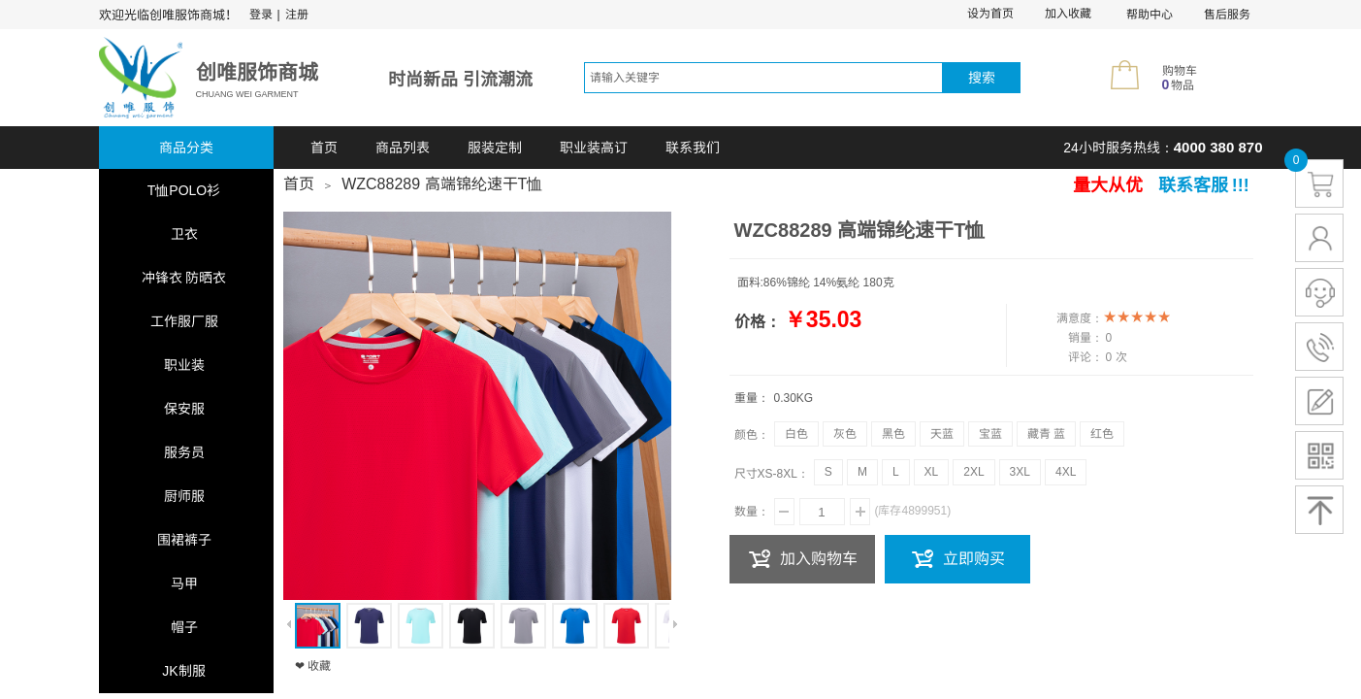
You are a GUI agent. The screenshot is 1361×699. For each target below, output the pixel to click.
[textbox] (763, 77)
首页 (324, 147)
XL (931, 472)
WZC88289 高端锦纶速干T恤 (441, 184)
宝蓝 (990, 434)
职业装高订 (594, 147)
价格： (757, 322)
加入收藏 (1068, 13)
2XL (973, 472)
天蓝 (942, 434)
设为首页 (990, 13)
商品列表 (402, 147)
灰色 (845, 434)
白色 (796, 434)
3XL (1020, 472)
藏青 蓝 (1046, 434)
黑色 (893, 434)
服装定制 (495, 147)
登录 (261, 14)
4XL (1065, 472)
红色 (1102, 434)
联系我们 (692, 147)
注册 (296, 14)
